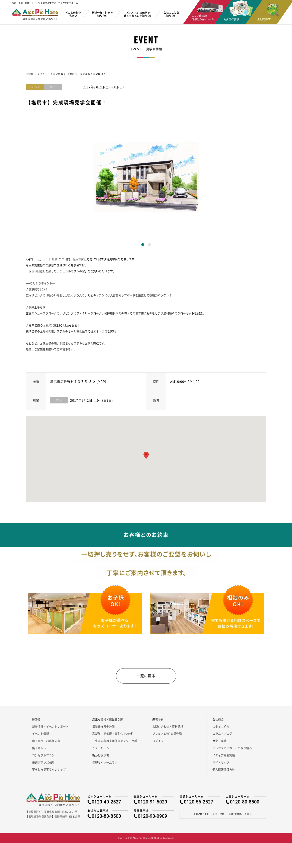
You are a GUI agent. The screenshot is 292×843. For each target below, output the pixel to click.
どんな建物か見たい (73, 14)
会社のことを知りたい (171, 14)
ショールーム (100, 748)
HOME (30, 74)
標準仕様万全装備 (103, 726)
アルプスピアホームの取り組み (232, 748)
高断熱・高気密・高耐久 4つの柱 (113, 733)
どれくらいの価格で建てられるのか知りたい (138, 14)
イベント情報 (40, 733)
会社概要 (218, 719)
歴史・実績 (219, 741)
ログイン (158, 741)
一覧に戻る (146, 675)
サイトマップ (220, 762)
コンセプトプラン (43, 755)
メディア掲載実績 (223, 755)
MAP (101, 381)
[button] (142, 244)
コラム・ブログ (222, 733)
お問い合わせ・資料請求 (167, 726)
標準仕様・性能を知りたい (102, 14)
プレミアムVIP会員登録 (167, 733)
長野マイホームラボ (104, 762)
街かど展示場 (100, 755)
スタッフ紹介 (220, 726)
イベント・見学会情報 (50, 74)
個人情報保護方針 (223, 769)
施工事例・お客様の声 (46, 741)
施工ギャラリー (42, 748)
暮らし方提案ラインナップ (49, 769)
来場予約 (158, 719)
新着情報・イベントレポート (50, 726)
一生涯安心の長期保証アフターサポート (117, 741)
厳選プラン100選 (43, 762)
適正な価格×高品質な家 (107, 719)
